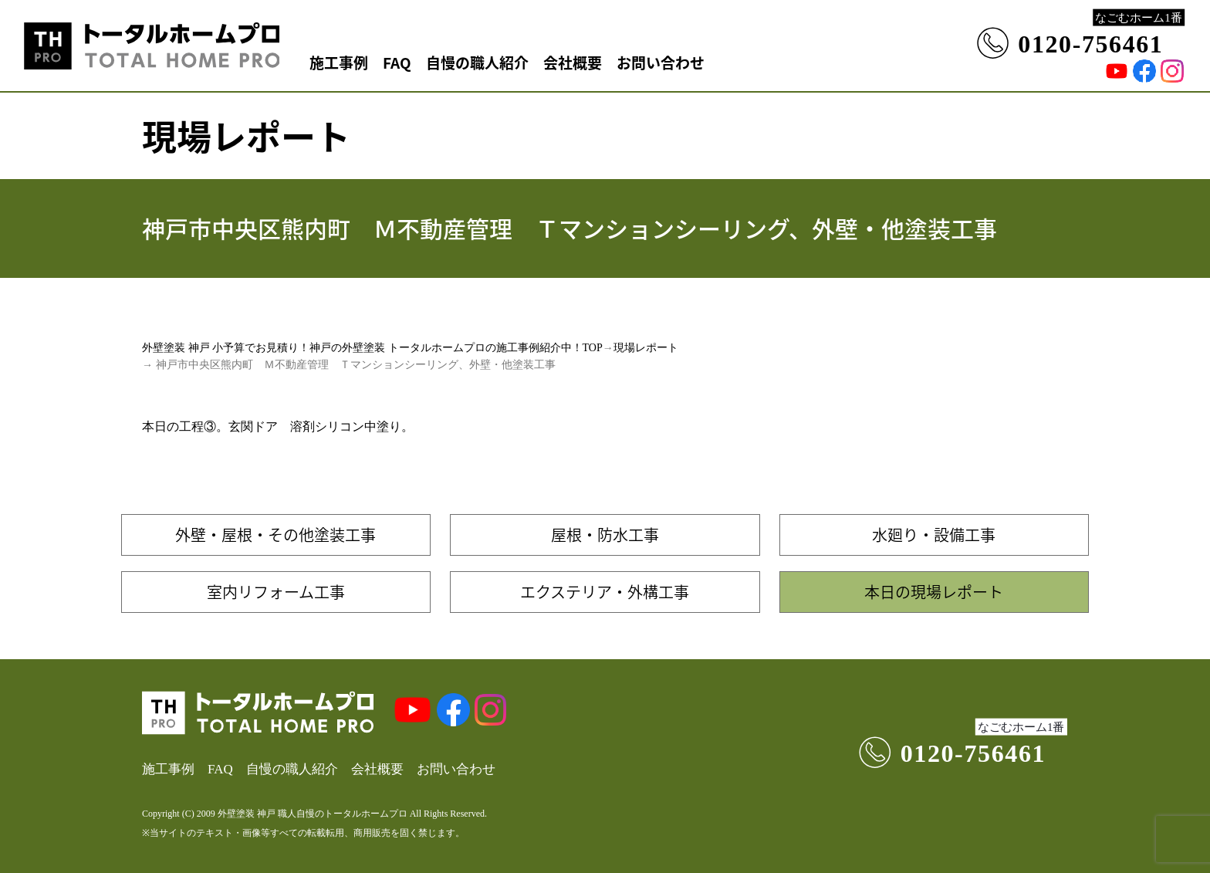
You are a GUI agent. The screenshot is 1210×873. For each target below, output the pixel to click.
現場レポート (645, 348)
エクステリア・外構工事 (604, 591)
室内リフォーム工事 (276, 591)
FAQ (397, 62)
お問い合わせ (661, 62)
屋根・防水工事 (605, 534)
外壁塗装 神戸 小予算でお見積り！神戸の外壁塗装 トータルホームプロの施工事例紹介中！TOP (372, 348)
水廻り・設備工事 (933, 534)
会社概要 (572, 62)
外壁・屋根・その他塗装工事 (275, 534)
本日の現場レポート (933, 591)
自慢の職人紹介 (477, 62)
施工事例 (338, 62)
